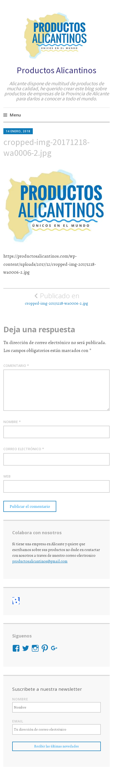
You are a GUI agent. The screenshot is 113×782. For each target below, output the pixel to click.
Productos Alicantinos (56, 70)
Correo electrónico (23, 449)
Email (17, 721)
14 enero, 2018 (18, 131)
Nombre (12, 421)
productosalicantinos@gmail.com (40, 561)
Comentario (16, 365)
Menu (15, 115)
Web (7, 476)
